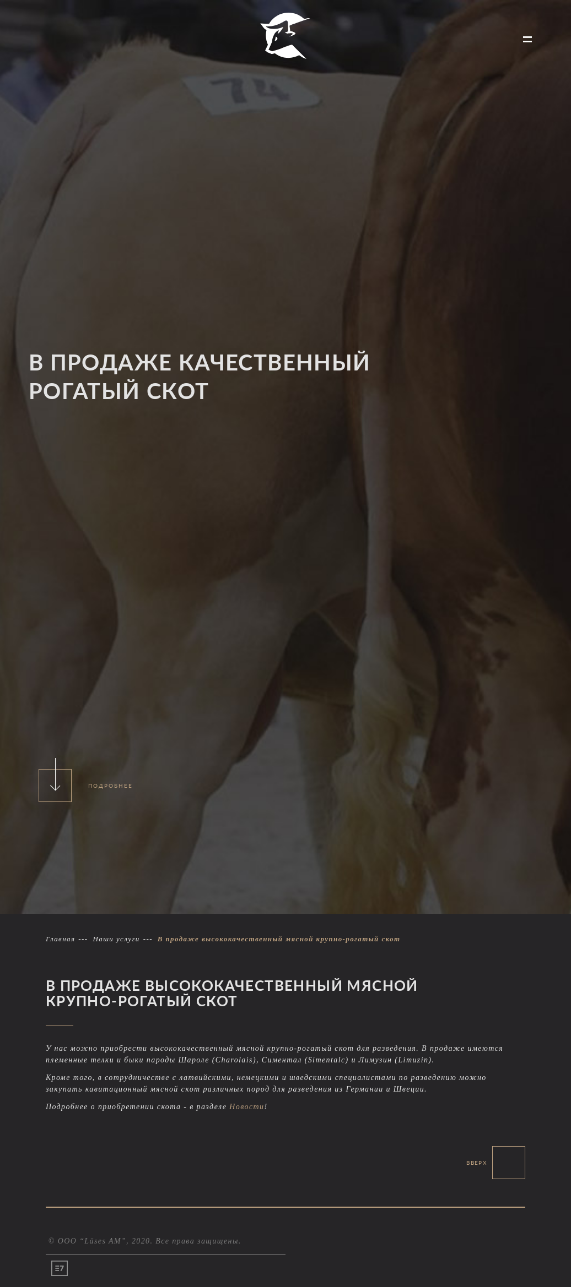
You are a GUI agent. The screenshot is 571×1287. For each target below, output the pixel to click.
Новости (246, 1107)
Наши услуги (116, 939)
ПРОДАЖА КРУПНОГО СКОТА (55, 39)
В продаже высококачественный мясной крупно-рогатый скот (279, 939)
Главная (60, 939)
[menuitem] (55, 40)
